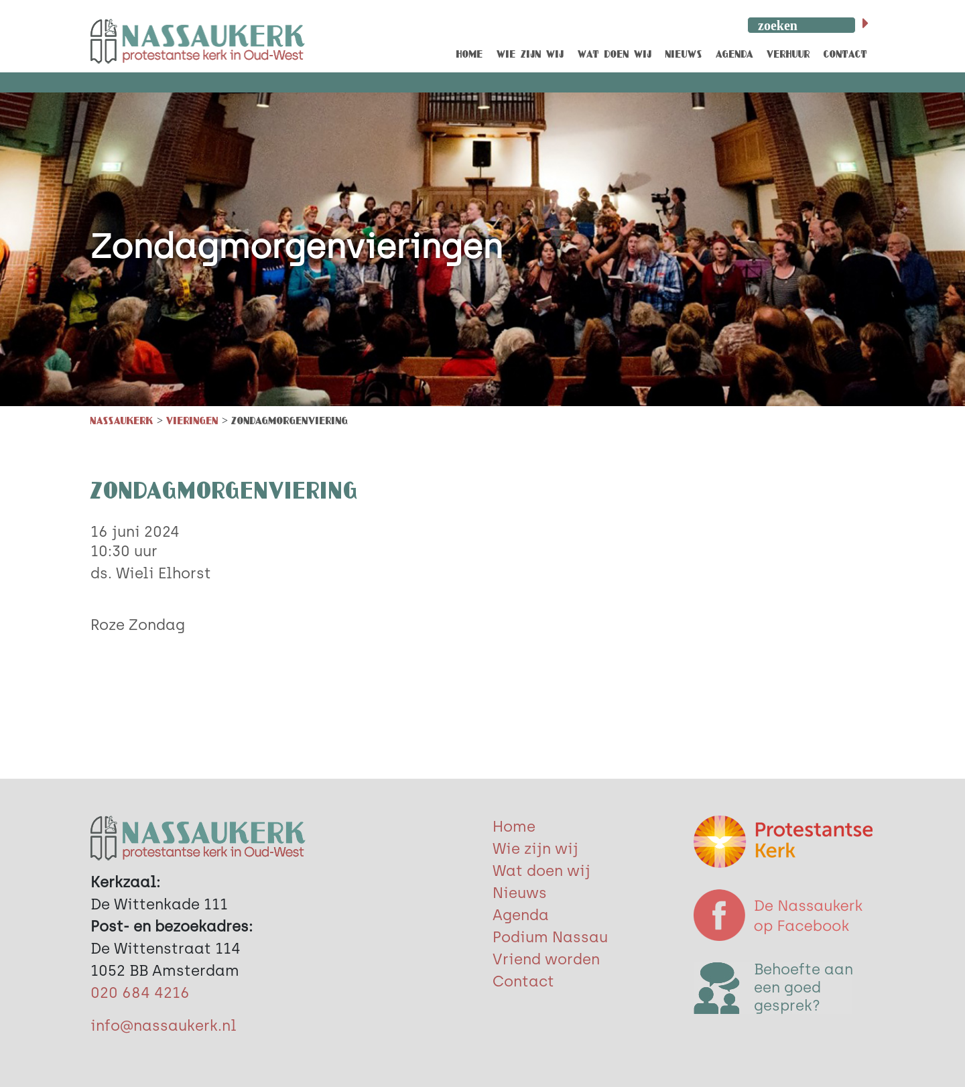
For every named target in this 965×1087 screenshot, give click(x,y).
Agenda (521, 915)
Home (514, 827)
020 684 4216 (140, 993)
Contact (523, 981)
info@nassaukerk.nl (163, 1026)
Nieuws (520, 893)
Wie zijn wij (535, 849)
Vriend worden (546, 959)
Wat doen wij (541, 871)
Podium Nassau (550, 937)
